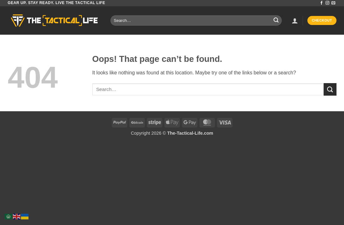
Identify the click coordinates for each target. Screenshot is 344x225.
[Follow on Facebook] (321, 3)
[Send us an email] (333, 3)
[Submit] (276, 20)
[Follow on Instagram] (327, 3)
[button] (295, 21)
